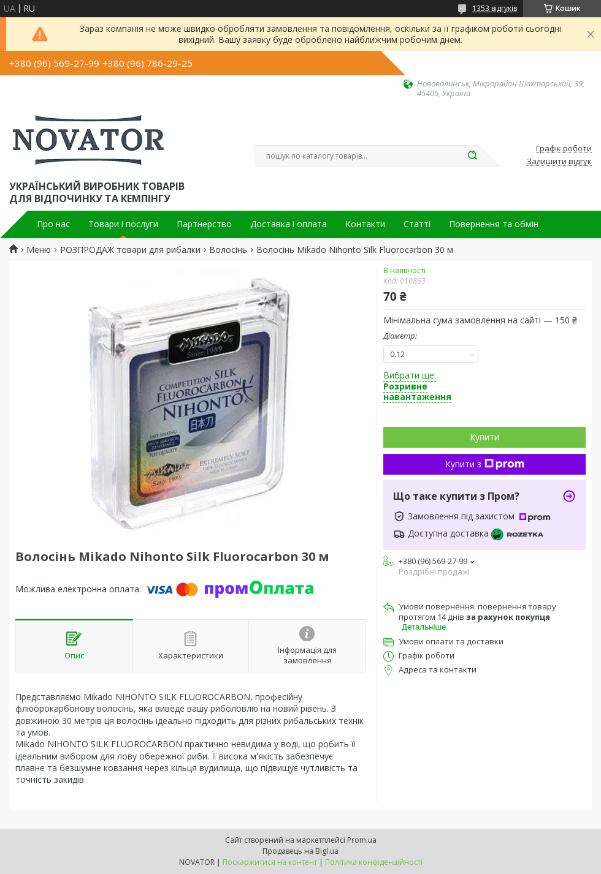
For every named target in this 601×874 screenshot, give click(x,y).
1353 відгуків (494, 8)
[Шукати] (472, 156)
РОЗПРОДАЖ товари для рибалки (130, 249)
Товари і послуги (123, 224)
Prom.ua (362, 840)
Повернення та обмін (493, 224)
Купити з (484, 464)
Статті (417, 224)
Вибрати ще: (417, 385)
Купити (484, 437)
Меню (38, 249)
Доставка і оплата (288, 224)
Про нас (53, 224)
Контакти (365, 224)
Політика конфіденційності (374, 862)
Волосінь (228, 249)
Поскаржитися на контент (270, 862)
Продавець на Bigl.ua (300, 851)
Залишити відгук (559, 161)
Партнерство (204, 224)
